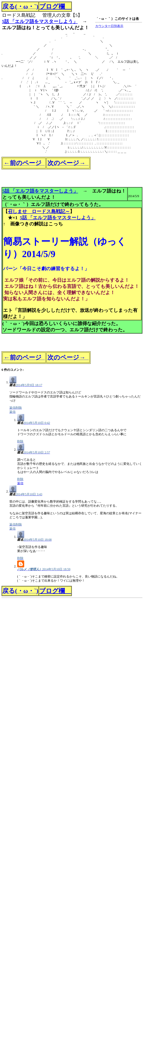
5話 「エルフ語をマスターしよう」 (40, 21)
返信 (20, 483)
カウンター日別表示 (109, 26)
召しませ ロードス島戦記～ (39, 211)
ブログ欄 (55, 6)
